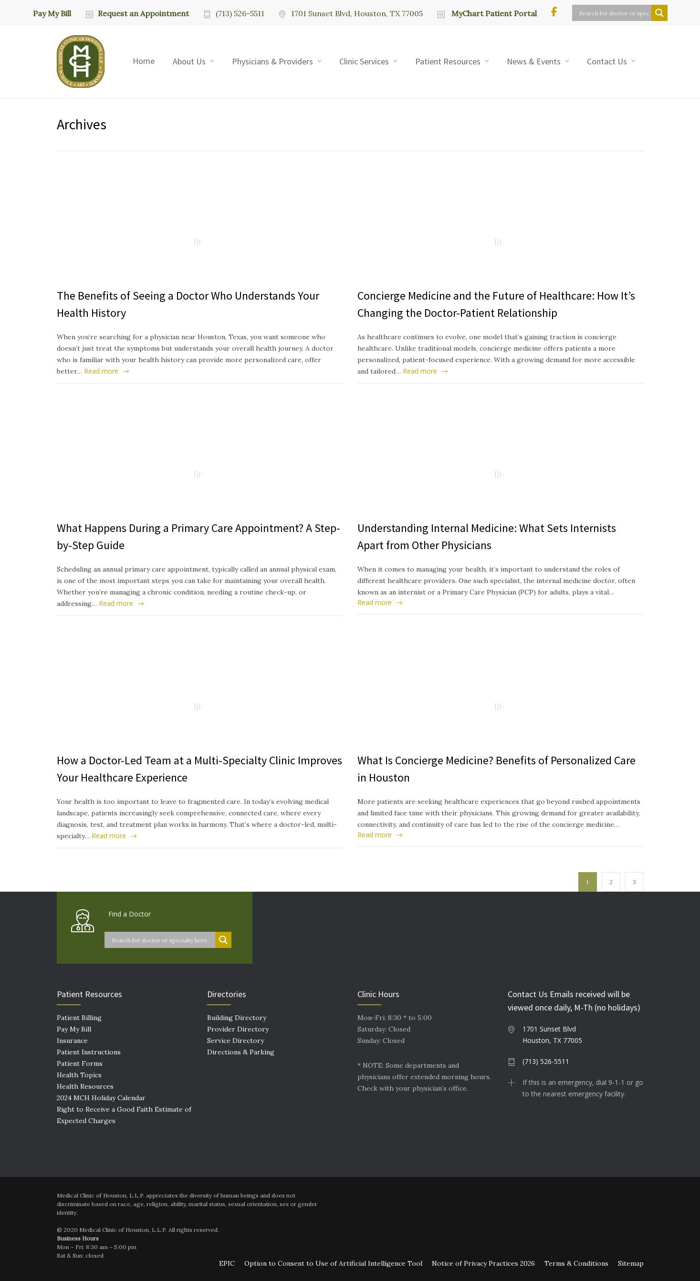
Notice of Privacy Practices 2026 (483, 1263)
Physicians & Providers (272, 61)
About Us (189, 61)
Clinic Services (364, 61)
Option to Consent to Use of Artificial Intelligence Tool (333, 1263)
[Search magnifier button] (659, 13)
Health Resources (85, 1086)
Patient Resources (448, 61)
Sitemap (631, 1263)
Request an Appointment (143, 13)
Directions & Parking (240, 1052)
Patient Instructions (89, 1052)
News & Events (534, 61)
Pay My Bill (52, 13)
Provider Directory (238, 1029)
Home (144, 60)
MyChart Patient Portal (493, 13)
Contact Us (607, 61)
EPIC (227, 1263)
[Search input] (614, 13)
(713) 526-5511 (240, 13)
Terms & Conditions (576, 1263)
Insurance (72, 1040)
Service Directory (235, 1040)
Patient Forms (80, 1063)
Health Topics (79, 1075)
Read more (101, 370)
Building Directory (236, 1017)
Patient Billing (79, 1017)
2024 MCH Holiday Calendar (101, 1098)
